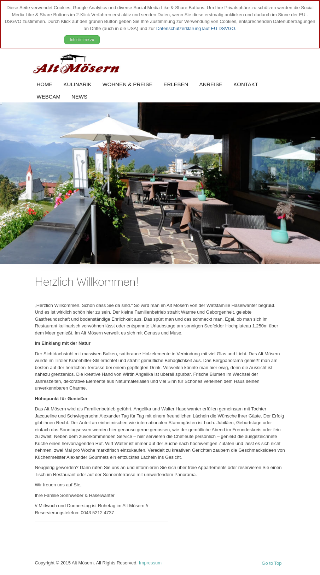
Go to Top (271, 563)
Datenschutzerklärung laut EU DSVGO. (196, 28)
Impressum (150, 562)
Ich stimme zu (82, 39)
